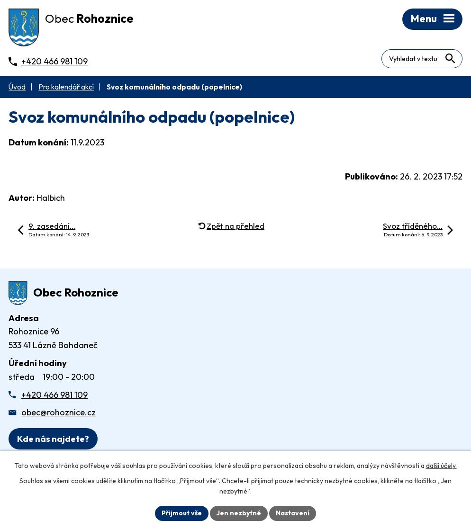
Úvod (17, 86)
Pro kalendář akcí (66, 86)
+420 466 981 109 (54, 394)
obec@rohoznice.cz (58, 412)
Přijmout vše (182, 513)
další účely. (441, 465)
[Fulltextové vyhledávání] (421, 58)
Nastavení (292, 513)
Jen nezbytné (239, 513)
